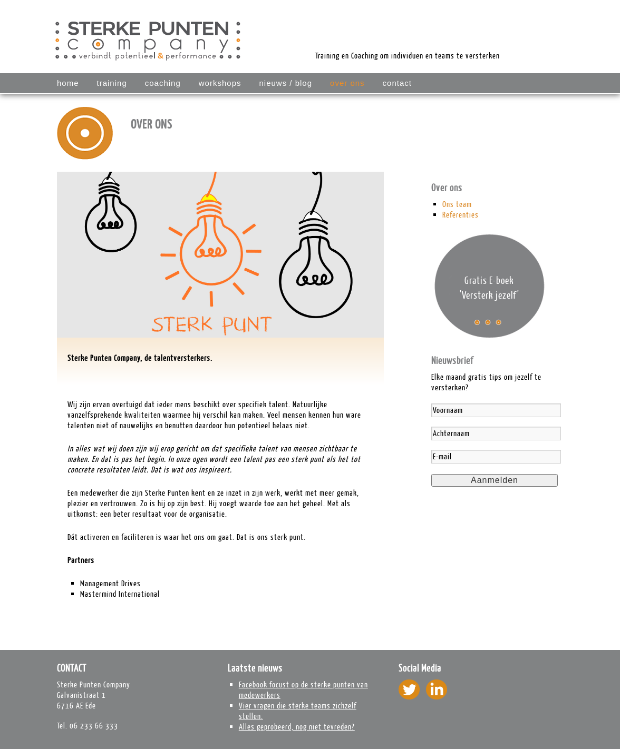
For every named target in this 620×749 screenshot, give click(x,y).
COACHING (163, 82)
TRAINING (112, 82)
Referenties (460, 215)
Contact (397, 82)
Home (68, 82)
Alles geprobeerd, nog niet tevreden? (297, 727)
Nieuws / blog (285, 82)
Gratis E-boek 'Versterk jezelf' (489, 287)
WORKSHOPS (220, 82)
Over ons (347, 82)
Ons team (457, 204)
